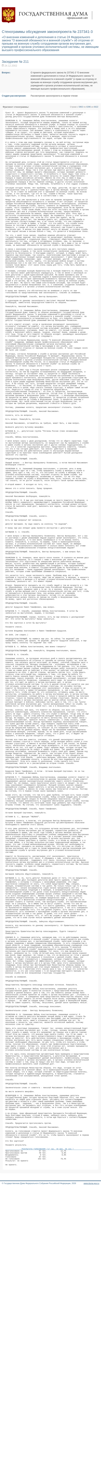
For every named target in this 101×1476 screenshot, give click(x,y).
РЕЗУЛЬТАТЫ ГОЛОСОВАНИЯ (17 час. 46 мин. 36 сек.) (48, 1432)
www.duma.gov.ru (91, 1471)
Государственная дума (49, 15)
